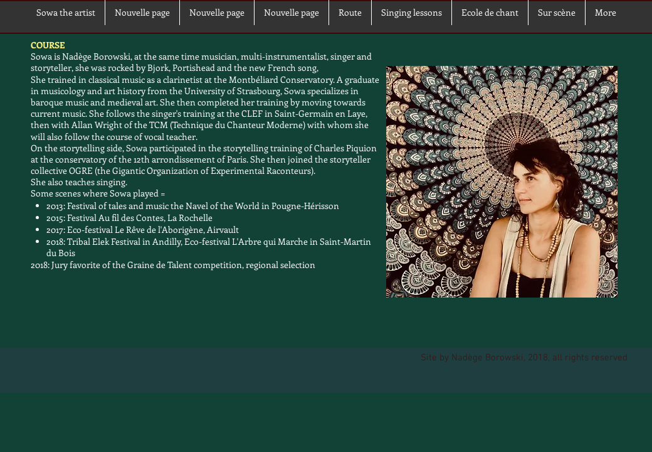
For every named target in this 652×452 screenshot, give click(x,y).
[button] (556, 12)
